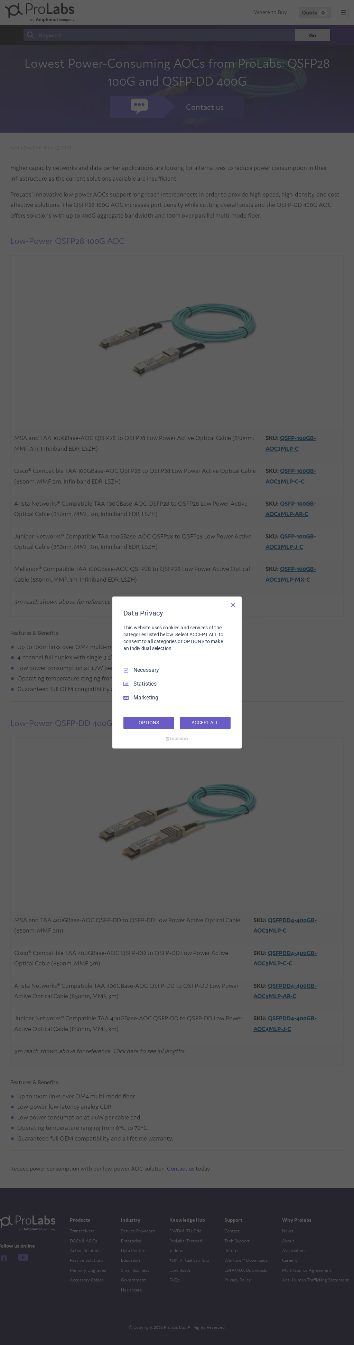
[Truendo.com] (177, 739)
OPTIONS (149, 722)
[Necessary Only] (233, 605)
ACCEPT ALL (205, 722)
